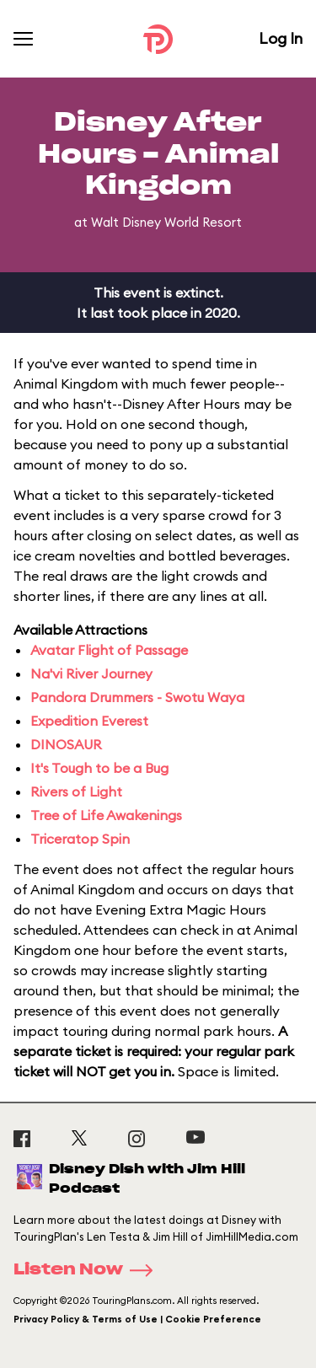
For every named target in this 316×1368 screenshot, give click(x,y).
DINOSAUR (66, 744)
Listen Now (88, 1270)
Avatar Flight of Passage (109, 649)
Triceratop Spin (80, 838)
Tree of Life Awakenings (106, 815)
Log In (281, 38)
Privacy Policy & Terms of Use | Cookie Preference (137, 1319)
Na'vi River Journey (91, 673)
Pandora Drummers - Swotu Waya (137, 697)
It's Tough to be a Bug (99, 767)
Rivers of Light (76, 791)
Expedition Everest (89, 720)
